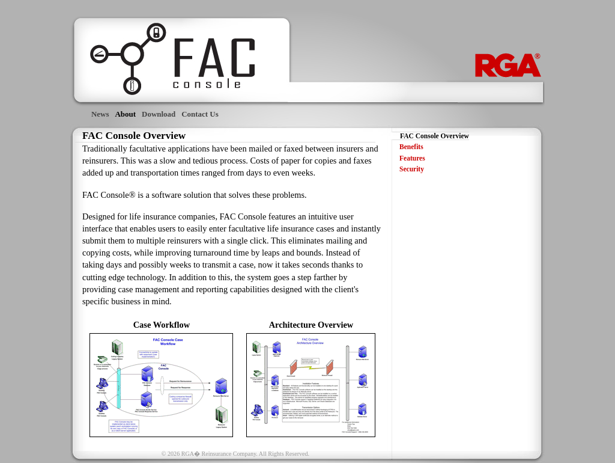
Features (412, 158)
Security (411, 169)
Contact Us (200, 113)
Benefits (411, 146)
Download (158, 113)
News (100, 113)
